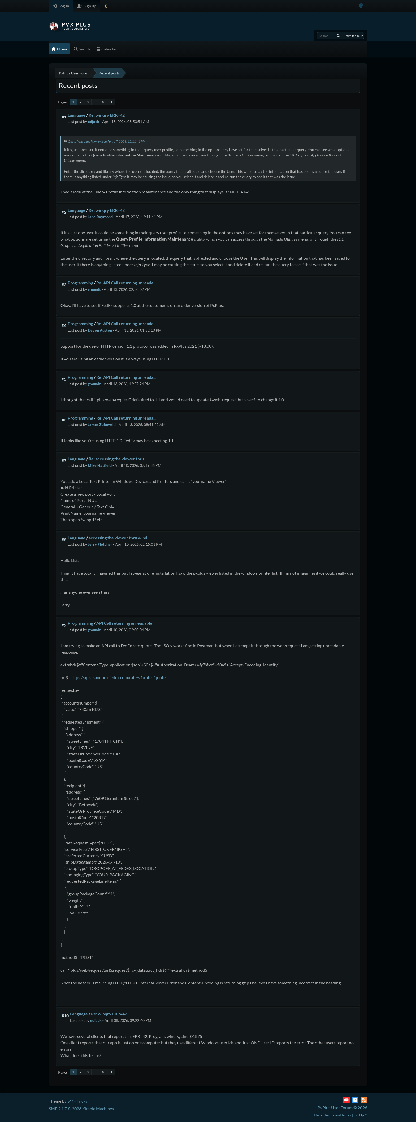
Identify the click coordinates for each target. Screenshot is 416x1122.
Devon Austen (100, 330)
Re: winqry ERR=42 (107, 114)
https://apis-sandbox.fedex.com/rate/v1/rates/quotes (118, 677)
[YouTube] (346, 1100)
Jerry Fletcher (100, 544)
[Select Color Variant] (361, 6)
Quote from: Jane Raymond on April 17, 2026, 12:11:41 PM (106, 141)
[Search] (338, 35)
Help (318, 1115)
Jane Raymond (100, 216)
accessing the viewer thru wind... (119, 537)
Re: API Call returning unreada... (126, 282)
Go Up (360, 1115)
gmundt (94, 289)
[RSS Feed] (364, 1100)
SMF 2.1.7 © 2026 (65, 1108)
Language (76, 114)
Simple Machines (98, 1108)
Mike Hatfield (100, 465)
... (95, 102)
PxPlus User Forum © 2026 (342, 1107)
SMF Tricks (77, 1100)
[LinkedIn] (355, 1100)
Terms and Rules (337, 1115)
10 (103, 102)
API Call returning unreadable (124, 623)
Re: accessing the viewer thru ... (118, 458)
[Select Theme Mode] (106, 6)
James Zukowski (102, 424)
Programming (80, 282)
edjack (93, 121)
